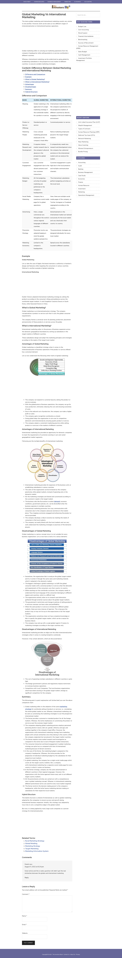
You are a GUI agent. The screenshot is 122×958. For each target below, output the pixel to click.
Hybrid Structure (31, 91)
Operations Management (86, 195)
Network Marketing (84, 138)
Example (28, 77)
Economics (81, 179)
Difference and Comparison (34, 74)
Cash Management (84, 55)
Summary (28, 88)
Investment (82, 189)
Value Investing (83, 145)
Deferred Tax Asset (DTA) (86, 135)
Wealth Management (85, 125)
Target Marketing (31, 847)
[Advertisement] (47, 38)
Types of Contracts (84, 129)
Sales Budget (82, 52)
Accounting (81, 162)
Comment (25, 892)
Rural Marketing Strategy (34, 839)
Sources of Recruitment (85, 43)
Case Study (82, 176)
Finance (80, 182)
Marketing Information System (37, 849)
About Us (72, 952)
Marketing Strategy (32, 844)
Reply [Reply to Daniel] (27, 876)
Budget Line (82, 26)
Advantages (29, 84)
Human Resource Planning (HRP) (89, 132)
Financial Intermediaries (85, 36)
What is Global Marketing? (34, 79)
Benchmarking (82, 40)
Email (24, 922)
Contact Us (67, 952)
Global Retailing (31, 842)
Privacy (78, 952)
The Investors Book (61, 7)
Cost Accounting (83, 30)
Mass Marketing (83, 142)
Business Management (85, 172)
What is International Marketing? (36, 81)
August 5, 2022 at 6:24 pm (33, 865)
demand (57, 500)
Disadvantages (30, 86)
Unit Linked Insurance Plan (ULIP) (89, 122)
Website (24, 931)
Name (24, 914)
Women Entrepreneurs (85, 148)
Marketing (81, 192)
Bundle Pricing (83, 152)
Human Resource (83, 185)
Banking (80, 169)
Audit (80, 166)
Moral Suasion (82, 33)
